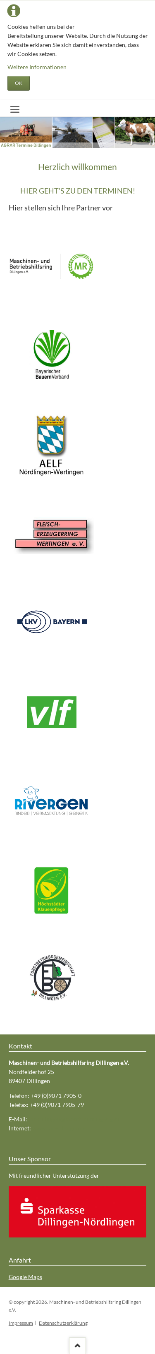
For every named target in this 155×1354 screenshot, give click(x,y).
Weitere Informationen (37, 66)
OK (18, 83)
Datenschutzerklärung (63, 1323)
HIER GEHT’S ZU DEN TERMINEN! (77, 190)
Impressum (21, 1323)
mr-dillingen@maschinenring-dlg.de (75, 1119)
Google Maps (25, 1276)
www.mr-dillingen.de (59, 1128)
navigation (15, 109)
